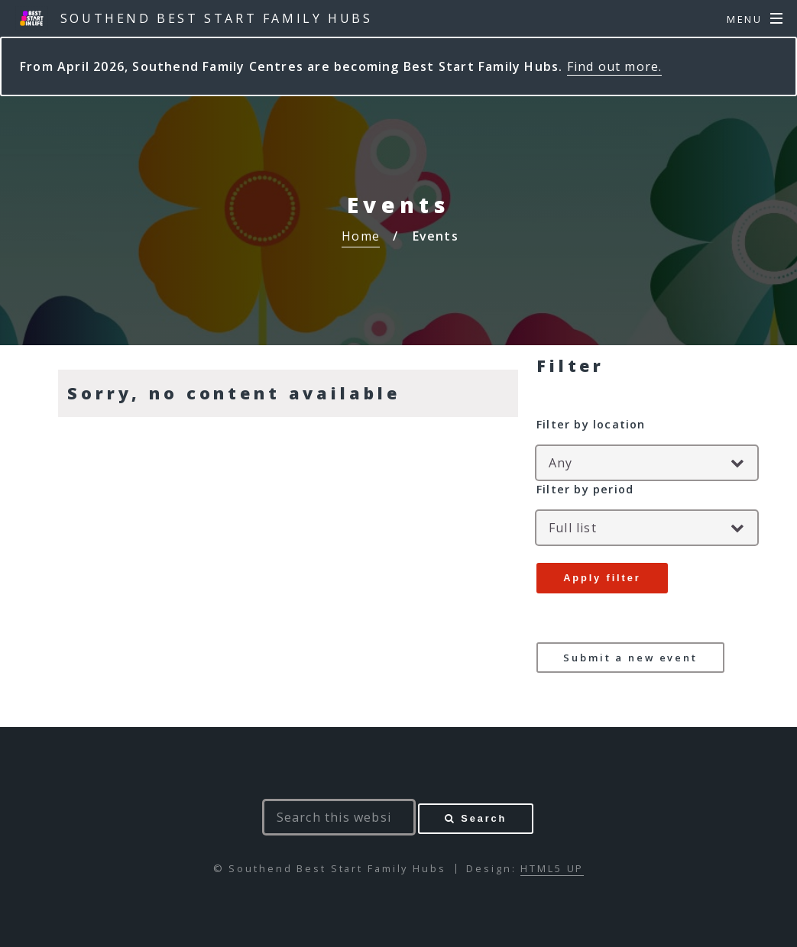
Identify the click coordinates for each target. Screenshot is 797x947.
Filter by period (584, 489)
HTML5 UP (552, 868)
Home (361, 236)
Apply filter (601, 577)
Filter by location (591, 424)
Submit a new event (630, 657)
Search (484, 818)
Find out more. (615, 66)
